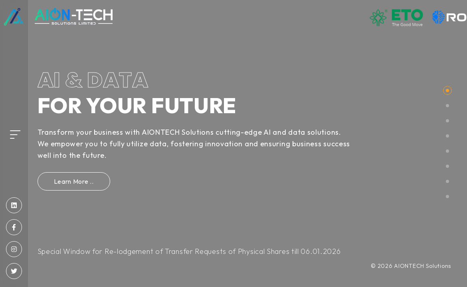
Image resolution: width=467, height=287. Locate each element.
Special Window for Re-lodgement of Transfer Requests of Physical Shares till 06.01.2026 (189, 251)
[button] (447, 90)
